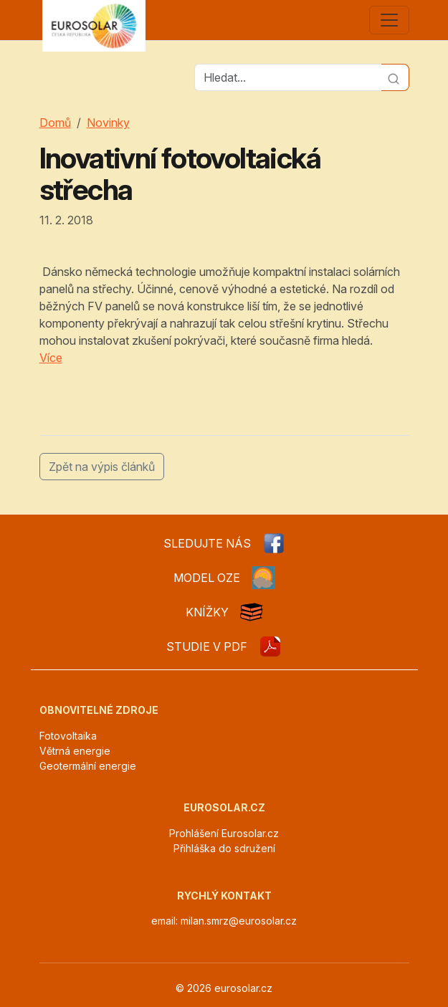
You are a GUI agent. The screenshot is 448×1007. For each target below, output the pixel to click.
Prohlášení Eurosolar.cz (224, 833)
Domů (55, 122)
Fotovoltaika (68, 736)
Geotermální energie (87, 766)
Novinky (108, 122)
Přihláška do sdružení (224, 848)
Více (50, 357)
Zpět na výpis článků (102, 466)
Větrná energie (74, 751)
